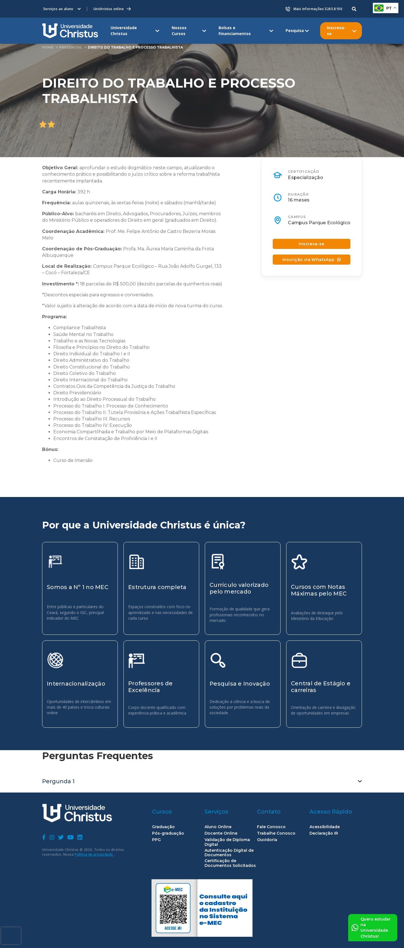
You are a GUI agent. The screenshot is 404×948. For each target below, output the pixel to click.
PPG (156, 839)
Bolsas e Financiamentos (235, 30)
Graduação (163, 827)
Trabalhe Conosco (276, 833)
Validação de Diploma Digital (227, 842)
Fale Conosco (271, 827)
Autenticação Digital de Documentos (229, 853)
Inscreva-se (336, 30)
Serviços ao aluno (58, 8)
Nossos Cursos (179, 30)
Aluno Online (218, 827)
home (48, 47)
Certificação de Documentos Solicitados (230, 863)
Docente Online (221, 833)
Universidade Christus (124, 30)
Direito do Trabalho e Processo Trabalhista (135, 47)
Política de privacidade (94, 854)
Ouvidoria (267, 839)
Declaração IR (323, 833)
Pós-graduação (168, 833)
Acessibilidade (324, 827)
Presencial (70, 47)
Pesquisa (295, 30)
